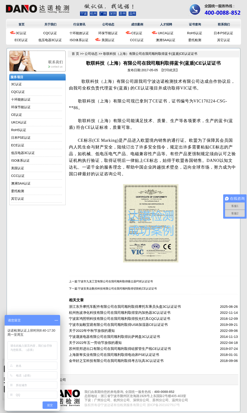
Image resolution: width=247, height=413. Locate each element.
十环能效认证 (79, 33)
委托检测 (194, 40)
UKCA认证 (165, 33)
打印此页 (169, 70)
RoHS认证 (194, 33)
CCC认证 (136, 40)
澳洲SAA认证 (165, 40)
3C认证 (21, 33)
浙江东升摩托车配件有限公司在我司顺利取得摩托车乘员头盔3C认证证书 (125, 306)
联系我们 (224, 24)
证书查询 (195, 24)
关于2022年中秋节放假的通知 (92, 331)
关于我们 (50, 24)
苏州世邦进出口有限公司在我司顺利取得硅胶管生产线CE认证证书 (120, 349)
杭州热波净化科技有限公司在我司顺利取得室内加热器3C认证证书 (119, 312)
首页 (22, 24)
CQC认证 (50, 33)
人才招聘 (166, 24)
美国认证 (108, 40)
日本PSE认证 (223, 33)
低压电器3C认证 (50, 40)
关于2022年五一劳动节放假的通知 (95, 343)
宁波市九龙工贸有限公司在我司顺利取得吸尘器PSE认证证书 (115, 281)
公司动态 (108, 24)
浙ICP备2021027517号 (163, 405)
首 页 (75, 53)
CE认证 (136, 33)
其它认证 (223, 40)
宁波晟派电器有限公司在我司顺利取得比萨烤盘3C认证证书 (114, 337)
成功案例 (137, 24)
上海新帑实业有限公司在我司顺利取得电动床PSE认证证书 (114, 355)
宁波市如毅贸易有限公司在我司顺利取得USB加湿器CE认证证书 (118, 325)
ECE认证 (21, 40)
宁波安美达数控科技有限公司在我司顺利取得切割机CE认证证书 (117, 288)
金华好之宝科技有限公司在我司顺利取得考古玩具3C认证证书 (116, 361)
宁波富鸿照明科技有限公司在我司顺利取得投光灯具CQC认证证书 (119, 319)
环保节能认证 (108, 33)
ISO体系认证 (79, 40)
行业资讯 (79, 24)
